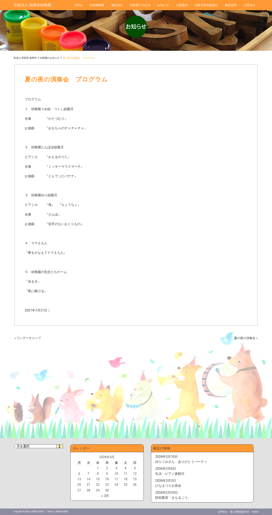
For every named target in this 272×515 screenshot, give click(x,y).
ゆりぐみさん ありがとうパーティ (181, 462)
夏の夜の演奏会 (244, 338)
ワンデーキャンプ (29, 338)
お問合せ (249, 5)
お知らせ (163, 5)
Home (79, 5)
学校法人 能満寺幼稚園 (32, 5)
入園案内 (182, 5)
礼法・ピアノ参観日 (169, 474)
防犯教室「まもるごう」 (173, 498)
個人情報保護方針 (240, 511)
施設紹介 (117, 5)
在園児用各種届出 (206, 5)
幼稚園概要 (97, 5)
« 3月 (105, 496)
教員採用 (231, 5)
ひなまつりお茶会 (168, 486)
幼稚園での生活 (140, 5)
